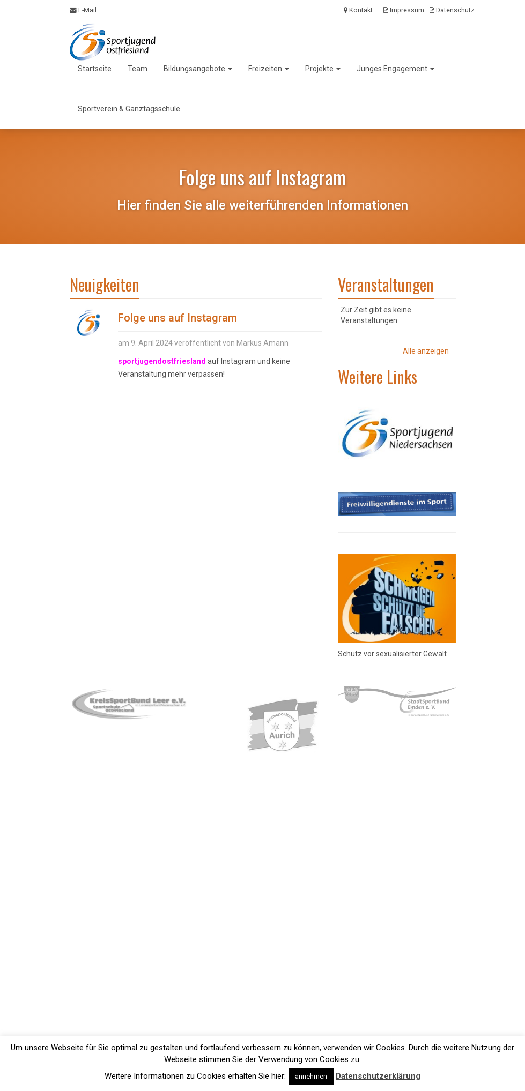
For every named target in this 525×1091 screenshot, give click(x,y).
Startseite (95, 68)
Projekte (323, 68)
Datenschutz (452, 10)
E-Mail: (84, 10)
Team (137, 68)
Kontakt (358, 10)
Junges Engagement (395, 68)
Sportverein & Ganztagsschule (129, 108)
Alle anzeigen (426, 351)
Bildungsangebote (198, 68)
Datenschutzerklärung (378, 1076)
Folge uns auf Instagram (177, 317)
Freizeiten (268, 68)
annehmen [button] (311, 1076)
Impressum (403, 10)
